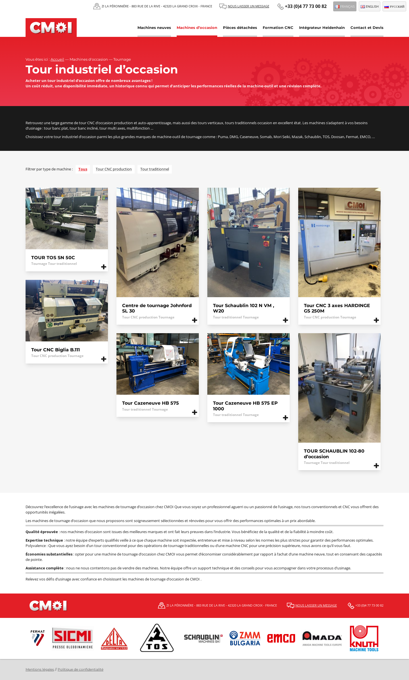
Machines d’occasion (197, 27)
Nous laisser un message (248, 6)
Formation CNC (278, 27)
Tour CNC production (114, 169)
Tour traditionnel (154, 169)
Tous (82, 169)
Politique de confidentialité (80, 669)
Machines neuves (154, 27)
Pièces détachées (240, 27)
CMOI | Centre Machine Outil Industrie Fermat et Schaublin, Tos (51, 27)
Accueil (57, 59)
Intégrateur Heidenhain (322, 27)
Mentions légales (40, 669)
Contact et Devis (366, 27)
